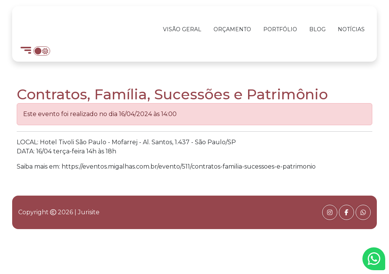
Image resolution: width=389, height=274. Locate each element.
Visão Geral (182, 29)
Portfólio (280, 29)
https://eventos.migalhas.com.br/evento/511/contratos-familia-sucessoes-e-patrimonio (189, 166)
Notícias (351, 29)
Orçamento (232, 29)
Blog (317, 29)
